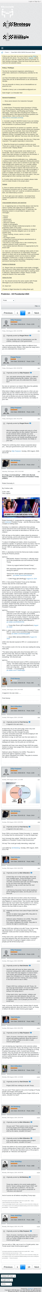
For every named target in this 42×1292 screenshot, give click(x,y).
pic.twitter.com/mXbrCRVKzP (22, 575)
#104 (38, 1173)
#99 (39, 868)
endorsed (8, 522)
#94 (39, 471)
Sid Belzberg (15, 460)
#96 (39, 717)
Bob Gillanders (16, 706)
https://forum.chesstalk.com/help (12, 117)
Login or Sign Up (35, 1)
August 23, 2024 (31, 578)
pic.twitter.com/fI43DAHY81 (15, 622)
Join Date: (14, 324)
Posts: (29, 324)
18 (29, 313)
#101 (38, 1028)
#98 (39, 822)
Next (36, 313)
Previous (8, 313)
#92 (39, 368)
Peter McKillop (16, 1161)
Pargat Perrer (16, 357)
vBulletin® (30, 1288)
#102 (38, 1077)
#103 (38, 1118)
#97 (39, 780)
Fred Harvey (15, 678)
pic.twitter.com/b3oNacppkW (21, 633)
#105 (38, 1226)
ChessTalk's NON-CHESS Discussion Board (23, 52)
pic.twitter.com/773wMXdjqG (16, 670)
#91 (39, 331)
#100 (38, 961)
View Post (30, 335)
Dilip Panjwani (16, 320)
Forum (7, 52)
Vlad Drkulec (15, 857)
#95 (39, 690)
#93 (39, 419)
